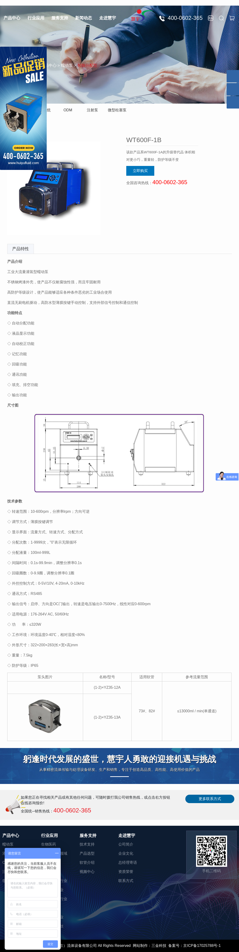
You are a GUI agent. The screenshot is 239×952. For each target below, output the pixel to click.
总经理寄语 (127, 862)
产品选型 (87, 853)
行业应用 (36, 18)
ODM (67, 110)
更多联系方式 (210, 799)
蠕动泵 (8, 844)
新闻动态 (83, 18)
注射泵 (92, 110)
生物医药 (48, 844)
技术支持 (87, 844)
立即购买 (140, 171)
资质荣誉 (125, 872)
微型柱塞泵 (117, 110)
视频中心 (87, 872)
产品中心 (12, 18)
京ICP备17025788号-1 (202, 946)
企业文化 (125, 853)
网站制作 (140, 946)
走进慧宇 (107, 18)
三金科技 (158, 946)
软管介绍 (87, 862)
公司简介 (125, 844)
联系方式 (125, 881)
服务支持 (59, 18)
